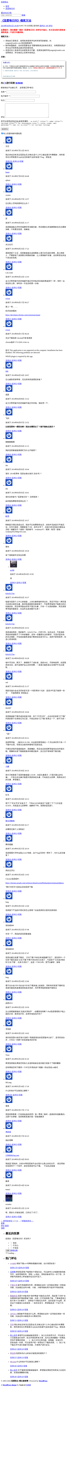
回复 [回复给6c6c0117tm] (20, 616)
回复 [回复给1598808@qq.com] (20, 1174)
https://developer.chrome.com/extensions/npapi (23, 318)
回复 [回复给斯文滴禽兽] (20, 837)
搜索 (23, 15)
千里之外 (13, 1288)
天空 (12, 1328)
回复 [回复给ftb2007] (20, 726)
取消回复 (19, 83)
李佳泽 (13, 1357)
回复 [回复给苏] (20, 237)
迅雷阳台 (4, 2)
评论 (49, 26)
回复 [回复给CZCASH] (20, 291)
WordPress (43, 1384)
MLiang (13, 1365)
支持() (9, 165)
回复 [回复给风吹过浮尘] (20, 894)
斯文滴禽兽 (10, 824)
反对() (16, 165)
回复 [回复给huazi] (20, 188)
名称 (3, 92)
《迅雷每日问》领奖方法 (16, 20)
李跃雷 (8, 1135)
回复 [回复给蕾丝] (20, 563)
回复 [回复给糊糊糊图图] (20, 458)
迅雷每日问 (10, 9)
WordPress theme (10, 1388)
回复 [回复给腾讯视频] (20, 863)
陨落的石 (13, 1299)
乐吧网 (13, 1275)
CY (4, 83)
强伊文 (42, 26)
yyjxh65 (13, 1267)
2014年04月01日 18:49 (9, 26)
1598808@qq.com (12, 1159)
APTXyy (13, 1317)
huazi (8, 176)
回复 (27, 1271)
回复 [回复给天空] (22, 165)
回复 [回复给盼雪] (20, 539)
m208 (12, 574)
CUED (28, 1388)
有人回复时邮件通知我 (12, 137)
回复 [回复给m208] (24, 586)
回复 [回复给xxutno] (20, 211)
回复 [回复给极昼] (20, 1197)
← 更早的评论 (6, 1224)
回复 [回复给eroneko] (20, 1220)
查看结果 (14, 1254)
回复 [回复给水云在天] (20, 265)
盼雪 (7, 520)
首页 (7, 6)
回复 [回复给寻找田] (20, 1047)
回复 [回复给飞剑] (20, 434)
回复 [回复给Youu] (20, 1075)
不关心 (15, 1249)
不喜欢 (15, 1251)
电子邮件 (5, 96)
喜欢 (15, 1246)
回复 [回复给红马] (20, 813)
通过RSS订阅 (6, 13)
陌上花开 (13, 1339)
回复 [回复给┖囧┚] (20, 759)
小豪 (7, 770)
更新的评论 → (28, 1224)
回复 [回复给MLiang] (21, 1098)
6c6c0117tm (10, 597)
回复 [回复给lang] (20, 918)
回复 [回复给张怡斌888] (20, 941)
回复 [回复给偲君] (20, 411)
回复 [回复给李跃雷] (20, 1148)
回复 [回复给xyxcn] (20, 322)
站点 (3, 100)
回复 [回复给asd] (20, 701)
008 (7, 375)
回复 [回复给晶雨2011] (20, 1021)
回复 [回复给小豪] (20, 787)
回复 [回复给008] (20, 387)
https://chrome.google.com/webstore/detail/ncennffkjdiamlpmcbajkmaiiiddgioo (35, 886)
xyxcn (8, 302)
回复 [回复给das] (20, 481)
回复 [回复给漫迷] (20, 1124)
